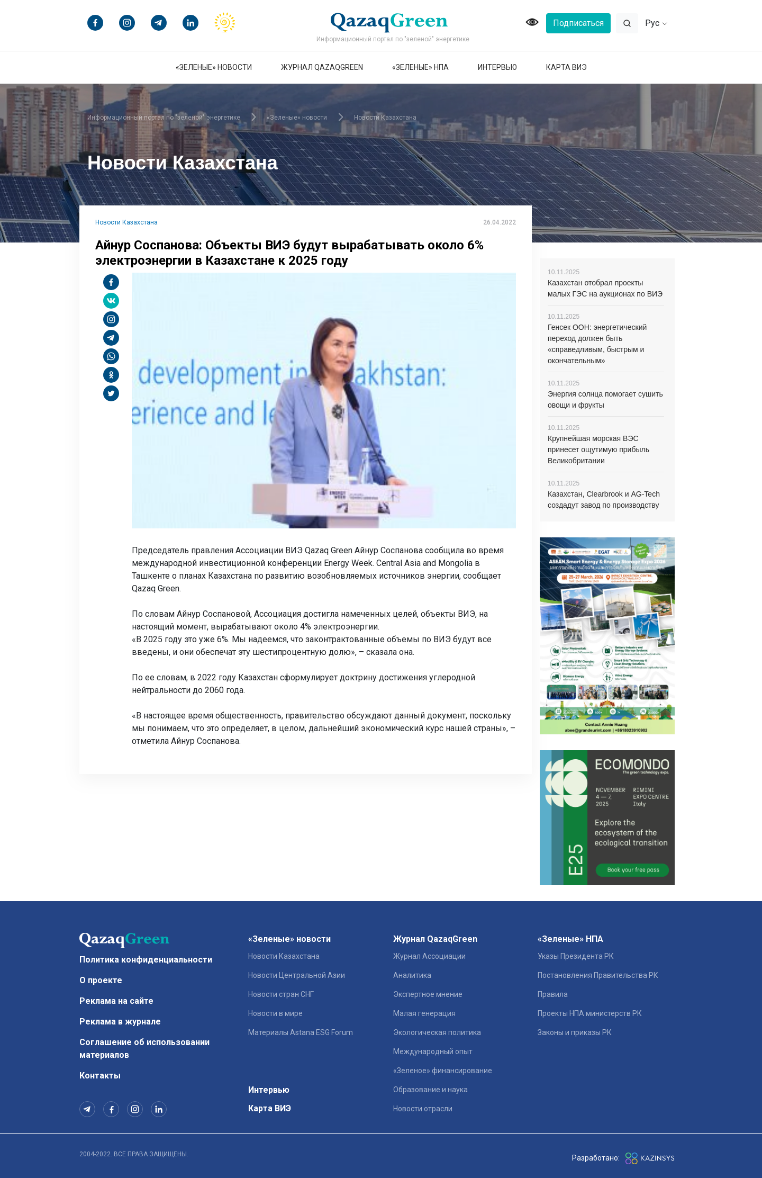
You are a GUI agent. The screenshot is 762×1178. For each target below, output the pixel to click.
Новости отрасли (422, 1108)
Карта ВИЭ (566, 67)
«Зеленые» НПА (420, 67)
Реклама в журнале (120, 1022)
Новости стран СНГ (281, 994)
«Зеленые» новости (214, 67)
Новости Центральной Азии (296, 975)
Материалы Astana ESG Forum (300, 1032)
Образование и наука (430, 1089)
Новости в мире (275, 1013)
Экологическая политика (437, 1032)
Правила (553, 994)
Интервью (497, 67)
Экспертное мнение (427, 994)
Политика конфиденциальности (145, 960)
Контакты (100, 1076)
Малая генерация (424, 1013)
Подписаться (578, 23)
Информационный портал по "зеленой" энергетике (163, 117)
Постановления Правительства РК (598, 975)
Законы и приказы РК (575, 1032)
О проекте (100, 980)
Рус (656, 23)
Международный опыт (433, 1051)
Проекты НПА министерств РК (590, 1013)
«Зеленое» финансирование (442, 1070)
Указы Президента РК (576, 956)
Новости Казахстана (385, 117)
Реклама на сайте (116, 1001)
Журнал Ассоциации (429, 956)
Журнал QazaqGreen (322, 67)
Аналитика (412, 975)
